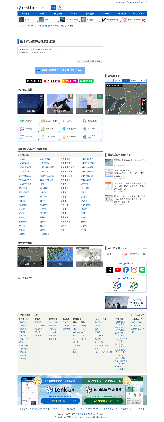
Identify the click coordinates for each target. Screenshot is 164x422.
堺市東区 (23, 188)
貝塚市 (84, 197)
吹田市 (22, 197)
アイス (83, 336)
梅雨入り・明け (122, 340)
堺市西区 (44, 188)
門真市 (64, 213)
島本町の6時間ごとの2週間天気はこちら (62, 70)
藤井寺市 (44, 217)
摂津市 (84, 213)
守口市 (22, 201)
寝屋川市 (65, 205)
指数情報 (90, 14)
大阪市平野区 (66, 180)
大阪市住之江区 (47, 180)
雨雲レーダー (24, 339)
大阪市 (22, 159)
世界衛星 (66, 329)
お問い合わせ (138, 409)
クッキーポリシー (109, 409)
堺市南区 (65, 188)
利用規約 (71, 409)
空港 (96, 329)
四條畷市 (23, 222)
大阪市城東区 (66, 171)
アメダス (134, 81)
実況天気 (38, 329)
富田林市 (44, 205)
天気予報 (25, 14)
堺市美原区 (24, 192)
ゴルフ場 (98, 339)
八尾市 (84, 201)
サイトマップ (134, 2)
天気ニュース (138, 14)
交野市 (43, 222)
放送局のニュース (137, 329)
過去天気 (38, 332)
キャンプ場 (99, 342)
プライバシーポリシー (88, 409)
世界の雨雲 (23, 349)
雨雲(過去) (39, 322)
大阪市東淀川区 (67, 167)
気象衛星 (66, 326)
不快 (83, 329)
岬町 (63, 230)
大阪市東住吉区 (47, 176)
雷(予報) (22, 352)
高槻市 (64, 197)
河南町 (22, 234)
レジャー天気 (106, 14)
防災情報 (58, 14)
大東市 (43, 209)
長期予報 (22, 336)
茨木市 (64, 201)
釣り (96, 349)
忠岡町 (84, 226)
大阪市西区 (24, 163)
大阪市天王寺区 (88, 163)
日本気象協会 (35, 409)
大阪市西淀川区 (47, 167)
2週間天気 (23, 332)
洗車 (75, 349)
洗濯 (75, 326)
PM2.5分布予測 (25, 345)
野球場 (97, 332)
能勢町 (64, 226)
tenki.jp (26, 8)
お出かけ (76, 332)
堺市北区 (85, 188)
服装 (75, 329)
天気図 (74, 14)
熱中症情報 (122, 345)
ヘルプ (144, 2)
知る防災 (52, 339)
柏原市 (22, 213)
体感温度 (76, 345)
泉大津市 (44, 197)
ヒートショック (122, 356)
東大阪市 (65, 217)
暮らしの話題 (136, 326)
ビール (83, 339)
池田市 (84, 192)
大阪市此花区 (87, 159)
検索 (53, 8)
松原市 (22, 209)
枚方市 (43, 201)
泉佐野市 (23, 205)
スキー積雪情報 (122, 362)
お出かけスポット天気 (103, 352)
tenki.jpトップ (122, 2)
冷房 (83, 332)
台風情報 (52, 336)
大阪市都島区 (46, 159)
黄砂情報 (22, 359)
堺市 (42, 184)
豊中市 (64, 192)
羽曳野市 (44, 213)
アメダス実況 (40, 326)
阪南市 (84, 222)
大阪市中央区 (25, 184)
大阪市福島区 (66, 159)
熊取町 (22, 230)
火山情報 (52, 332)
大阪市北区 (86, 180)
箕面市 (84, 209)
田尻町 (43, 230)
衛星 (109, 81)
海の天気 (98, 326)
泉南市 (84, 217)
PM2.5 (142, 81)
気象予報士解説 (137, 322)
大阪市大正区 (66, 163)
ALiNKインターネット (51, 409)
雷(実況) (38, 336)
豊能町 (43, 226)
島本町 (22, 226)
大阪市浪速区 (25, 167)
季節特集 (122, 14)
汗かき (83, 326)
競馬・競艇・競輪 (101, 345)
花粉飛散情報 (122, 323)
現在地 (60, 9)
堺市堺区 (65, 184)
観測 (42, 14)
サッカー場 (99, 336)
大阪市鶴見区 (25, 180)
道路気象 (22, 355)
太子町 (84, 230)
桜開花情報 (122, 328)
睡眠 (75, 352)
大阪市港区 (45, 163)
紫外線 (75, 342)
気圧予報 (22, 329)
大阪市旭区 (45, 171)
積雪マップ (23, 342)
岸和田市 (44, 192)
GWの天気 (122, 334)
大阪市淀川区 (87, 176)
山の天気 (98, 322)
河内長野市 (86, 205)
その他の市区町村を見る (90, 61)
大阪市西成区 (66, 176)
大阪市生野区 (25, 171)
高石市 (22, 217)
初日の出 (122, 368)
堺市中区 (85, 184)
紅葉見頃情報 (122, 351)
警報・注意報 (54, 322)
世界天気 (22, 326)
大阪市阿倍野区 (88, 171)
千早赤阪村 (45, 234)
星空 (75, 336)
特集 (132, 332)
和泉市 (64, 209)
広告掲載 (125, 409)
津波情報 (52, 329)
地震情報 (52, 326)
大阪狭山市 (65, 222)
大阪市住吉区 (25, 176)
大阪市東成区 (87, 167)
